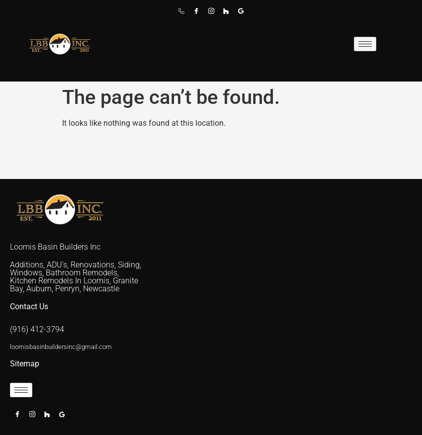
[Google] (241, 14)
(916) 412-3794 (37, 329)
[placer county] (283, 298)
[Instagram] (211, 14)
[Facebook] (196, 14)
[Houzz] (226, 14)
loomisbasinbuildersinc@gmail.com (61, 346)
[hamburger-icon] (365, 44)
